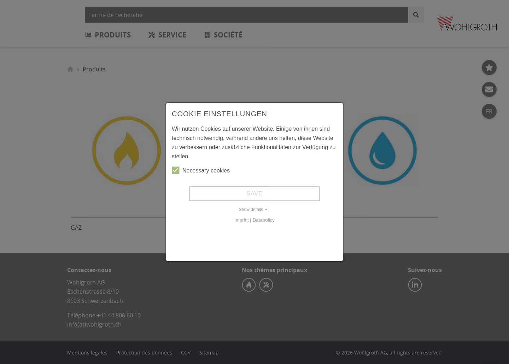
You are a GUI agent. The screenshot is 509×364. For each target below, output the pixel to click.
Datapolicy (264, 220)
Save (254, 193)
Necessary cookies (201, 170)
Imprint (241, 220)
